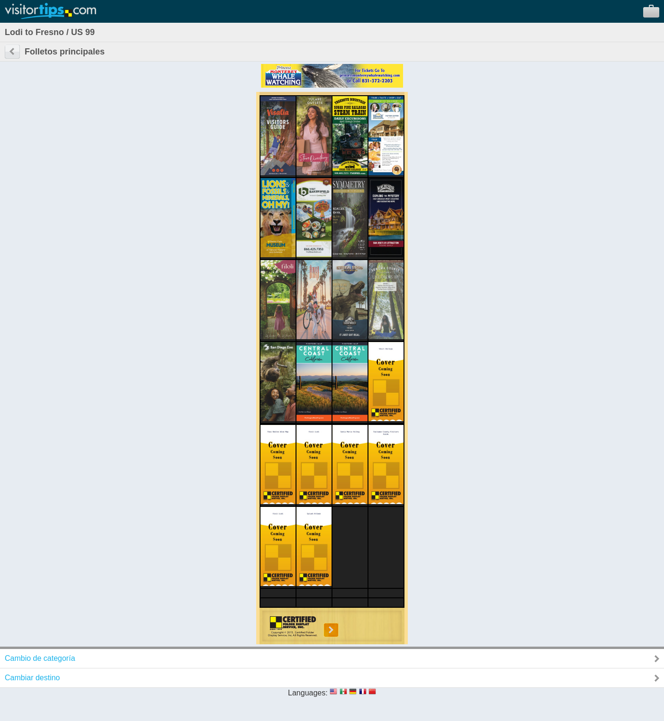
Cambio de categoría (40, 658)
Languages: (308, 693)
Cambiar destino (32, 678)
